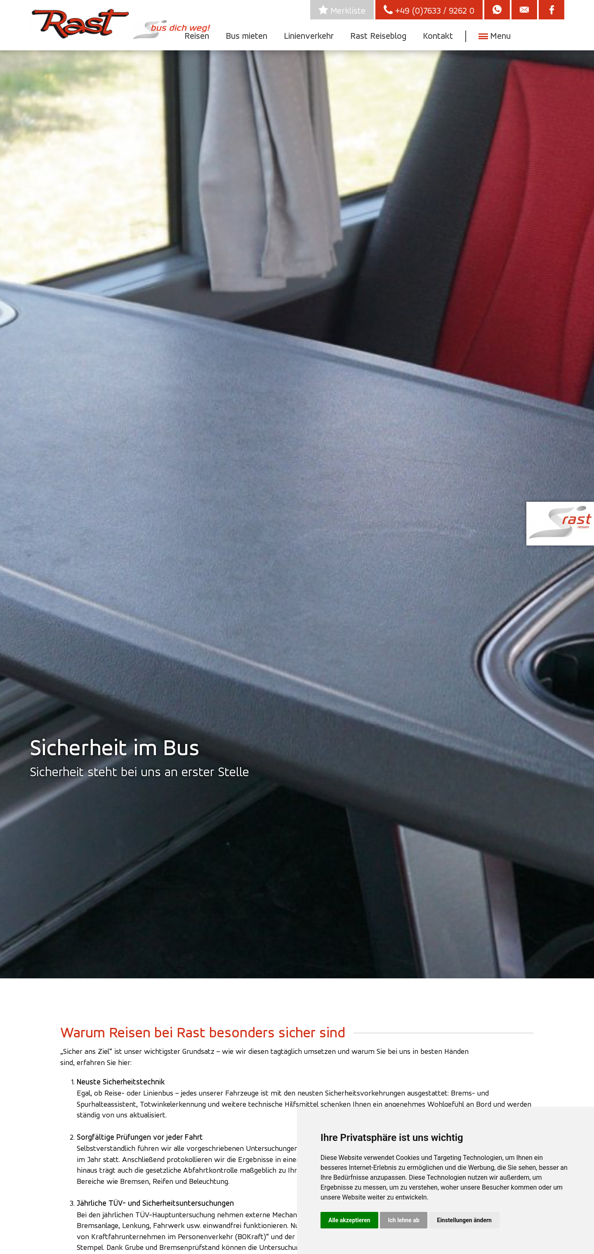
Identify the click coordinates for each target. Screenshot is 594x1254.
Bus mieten (246, 36)
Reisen (196, 36)
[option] (297, 511)
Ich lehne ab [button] (403, 1220)
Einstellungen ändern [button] (464, 1220)
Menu (499, 36)
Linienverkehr (309, 36)
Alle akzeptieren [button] (349, 1220)
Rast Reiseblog (378, 36)
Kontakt (438, 36)
